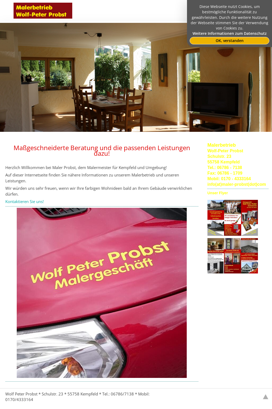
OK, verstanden (230, 40)
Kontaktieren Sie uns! (24, 201)
